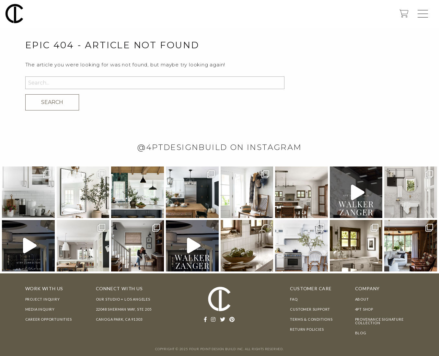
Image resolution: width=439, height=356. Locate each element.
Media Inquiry (40, 309)
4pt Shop (364, 309)
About (362, 299)
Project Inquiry (42, 299)
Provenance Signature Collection (379, 321)
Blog (360, 333)
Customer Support (310, 309)
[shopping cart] (403, 16)
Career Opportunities (48, 319)
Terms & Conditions (311, 319)
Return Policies (307, 329)
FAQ (293, 299)
